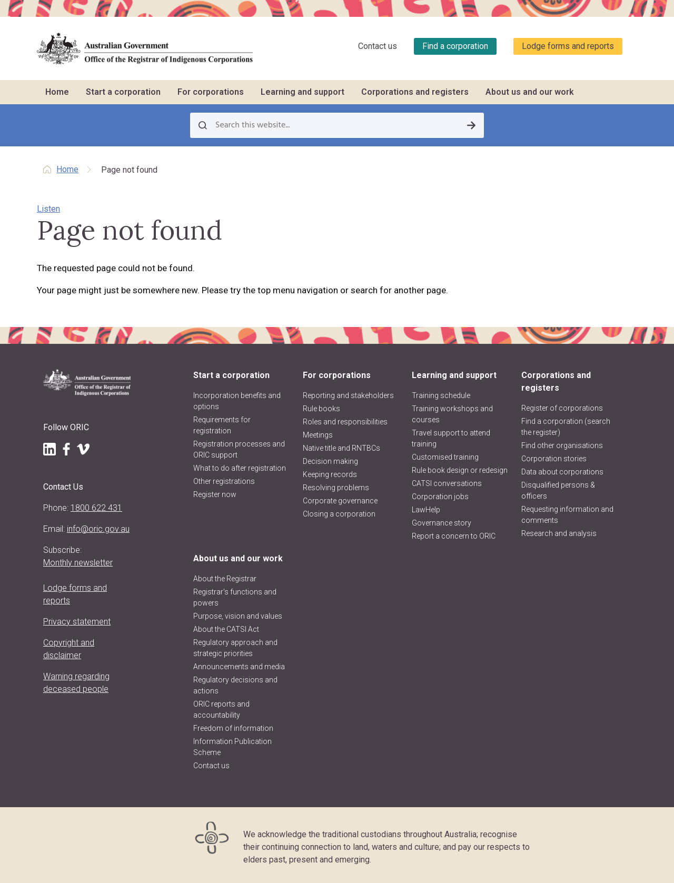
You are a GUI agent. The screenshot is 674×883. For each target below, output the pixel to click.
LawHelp (426, 509)
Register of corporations (562, 408)
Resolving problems (336, 487)
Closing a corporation (339, 514)
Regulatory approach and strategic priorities (235, 648)
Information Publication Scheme (232, 747)
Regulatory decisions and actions (235, 685)
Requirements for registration (222, 425)
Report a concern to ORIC (453, 536)
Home (57, 92)
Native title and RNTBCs (341, 448)
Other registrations (224, 481)
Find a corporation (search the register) (565, 426)
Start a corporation (123, 92)
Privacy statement (77, 622)
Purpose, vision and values (237, 616)
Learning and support (302, 92)
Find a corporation (455, 46)
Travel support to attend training (451, 438)
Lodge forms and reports (568, 46)
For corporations (210, 92)
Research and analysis (559, 533)
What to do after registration (239, 468)
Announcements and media (239, 666)
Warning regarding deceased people (76, 682)
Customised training (445, 457)
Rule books (321, 408)
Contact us (377, 46)
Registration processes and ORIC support (239, 449)
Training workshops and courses (452, 414)
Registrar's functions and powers (234, 597)
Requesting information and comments (567, 514)
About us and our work (529, 92)
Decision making (330, 461)
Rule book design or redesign (460, 470)
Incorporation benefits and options (237, 401)
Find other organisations (562, 445)
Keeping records (330, 474)
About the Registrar (224, 578)
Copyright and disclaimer (68, 649)
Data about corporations (562, 472)
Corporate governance (340, 501)
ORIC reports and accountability (221, 709)
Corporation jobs (440, 496)
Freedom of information (233, 728)
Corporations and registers (415, 92)
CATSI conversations (447, 483)
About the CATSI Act (226, 629)
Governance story (441, 523)
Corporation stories (554, 458)
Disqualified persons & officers (558, 490)
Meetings (318, 435)
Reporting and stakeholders (348, 395)
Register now (214, 494)
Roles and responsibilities (345, 422)
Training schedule (441, 395)
